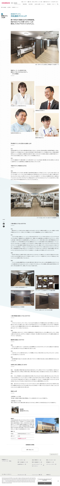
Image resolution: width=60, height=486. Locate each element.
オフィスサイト (21, 459)
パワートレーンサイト (50, 464)
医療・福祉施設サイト (36, 462)
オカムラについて (21, 474)
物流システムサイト (50, 459)
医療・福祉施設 (3, 7)
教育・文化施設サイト (22, 462)
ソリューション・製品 (36, 474)
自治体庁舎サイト (21, 464)
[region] (30, 481)
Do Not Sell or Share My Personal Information (45, 480)
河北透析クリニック (21, 438)
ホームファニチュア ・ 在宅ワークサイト (37, 465)
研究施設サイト (49, 462)
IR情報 (47, 474)
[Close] (58, 481)
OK (44, 483)
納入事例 (9, 7)
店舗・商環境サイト (36, 459)
